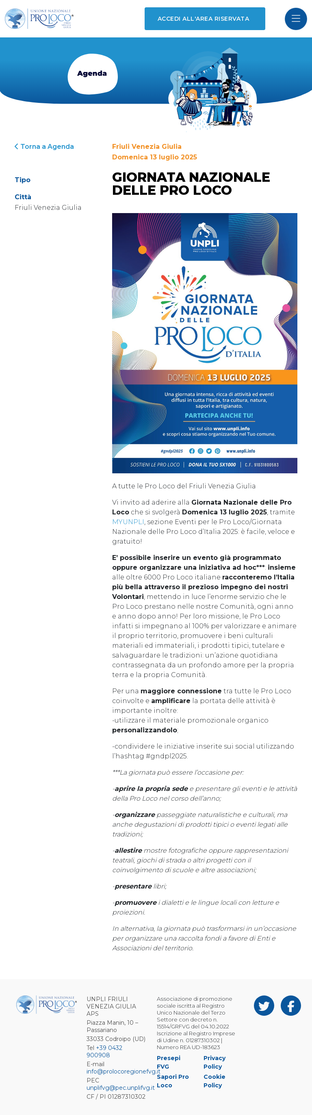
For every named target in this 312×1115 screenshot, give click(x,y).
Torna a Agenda (44, 146)
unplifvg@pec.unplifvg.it (121, 1087)
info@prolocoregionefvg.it (123, 1071)
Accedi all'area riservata (203, 18)
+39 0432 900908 (104, 1051)
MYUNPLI (128, 522)
